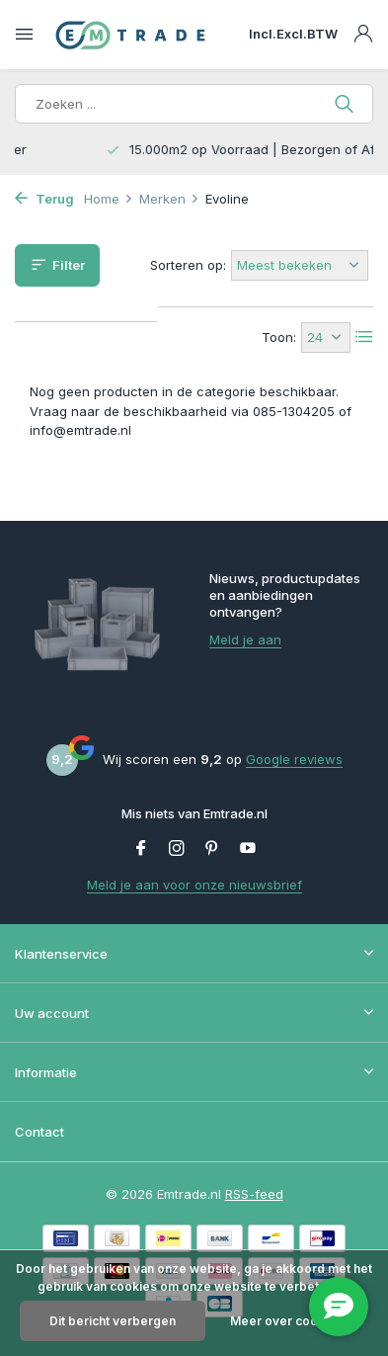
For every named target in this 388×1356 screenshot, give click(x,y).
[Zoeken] (194, 104)
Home (108, 199)
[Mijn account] (362, 34)
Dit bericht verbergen (112, 1321)
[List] (364, 337)
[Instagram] (177, 849)
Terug (44, 199)
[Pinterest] (212, 849)
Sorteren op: (188, 265)
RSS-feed (254, 1194)
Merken (169, 199)
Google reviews (294, 759)
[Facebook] (141, 849)
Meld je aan (245, 639)
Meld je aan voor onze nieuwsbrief (194, 884)
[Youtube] (248, 849)
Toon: (279, 337)
